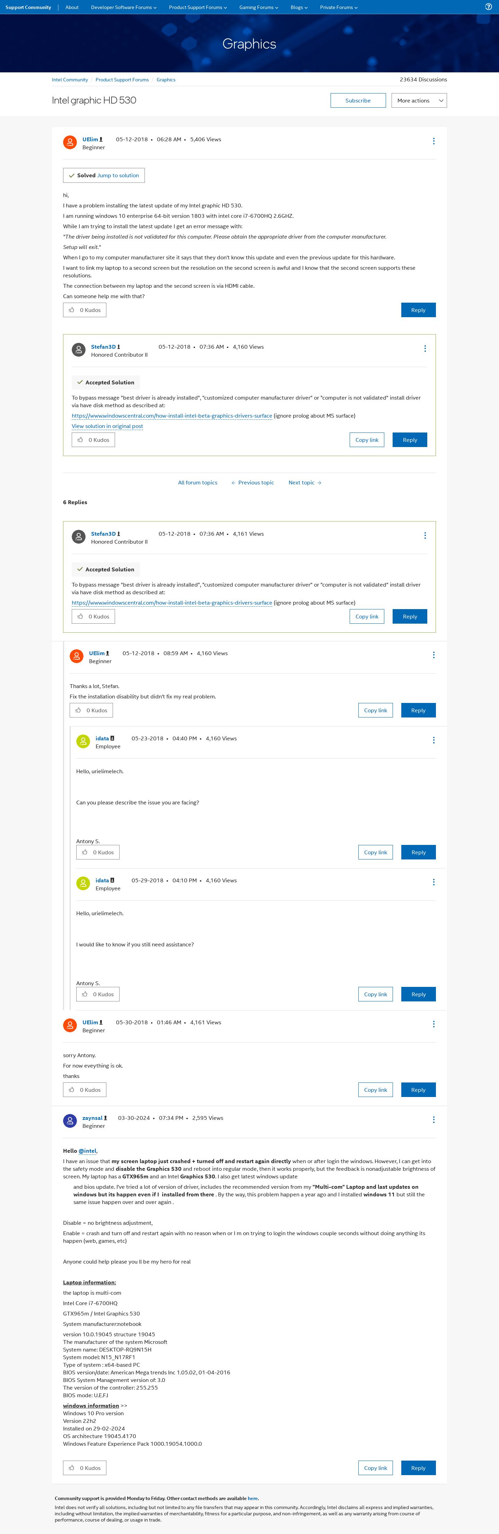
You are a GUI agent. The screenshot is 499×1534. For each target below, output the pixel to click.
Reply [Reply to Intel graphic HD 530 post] (418, 310)
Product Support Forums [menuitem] (195, 6)
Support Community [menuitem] (28, 7)
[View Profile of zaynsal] (94, 1118)
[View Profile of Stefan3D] (105, 347)
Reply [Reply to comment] (410, 440)
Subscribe (358, 100)
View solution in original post (107, 426)
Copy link (367, 440)
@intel (87, 1150)
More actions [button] (413, 100)
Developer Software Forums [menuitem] (121, 6)
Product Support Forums (122, 79)
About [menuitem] (72, 6)
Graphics (166, 79)
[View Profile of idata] (105, 738)
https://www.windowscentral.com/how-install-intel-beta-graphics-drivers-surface (172, 415)
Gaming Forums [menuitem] (256, 6)
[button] (433, 141)
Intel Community (70, 79)
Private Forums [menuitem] (336, 6)
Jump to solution (108, 175)
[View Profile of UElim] (92, 139)
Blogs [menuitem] (297, 6)
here (253, 1498)
